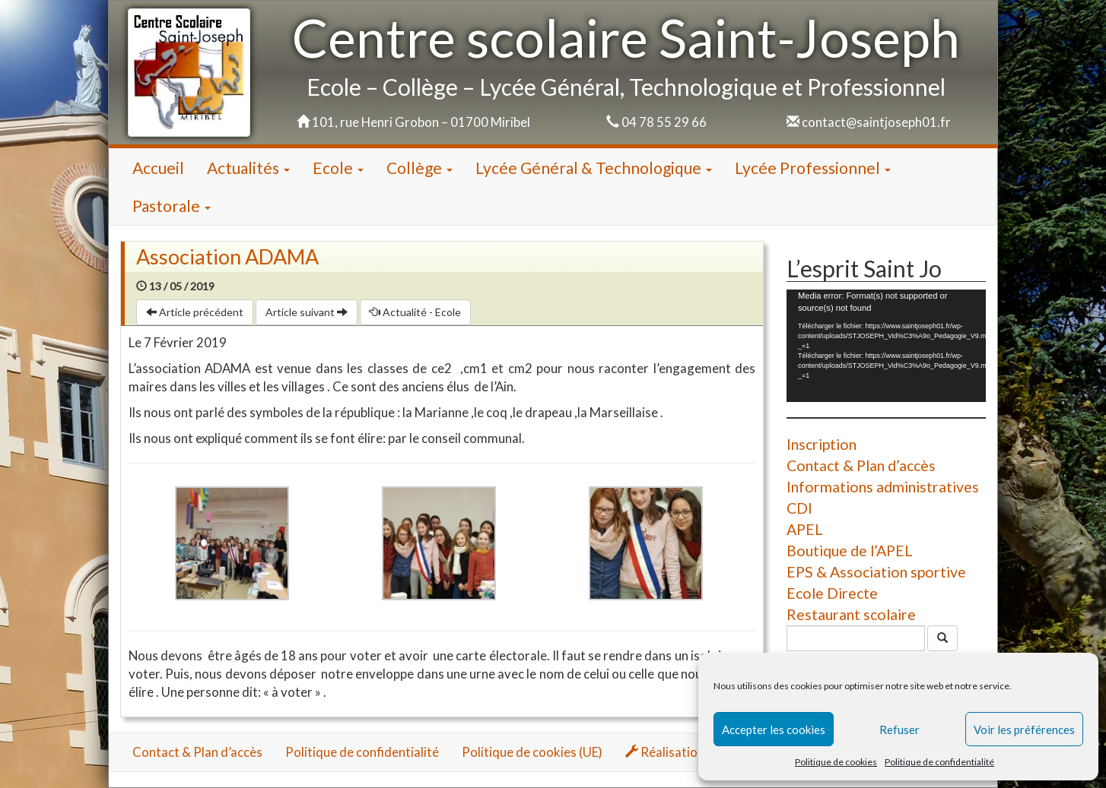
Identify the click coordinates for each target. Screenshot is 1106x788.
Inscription (822, 444)
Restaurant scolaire (851, 614)
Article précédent (194, 311)
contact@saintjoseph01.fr (876, 122)
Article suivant (306, 311)
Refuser (899, 729)
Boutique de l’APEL (850, 550)
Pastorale (171, 205)
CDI (799, 508)
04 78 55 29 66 (664, 122)
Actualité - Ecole (415, 311)
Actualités (248, 167)
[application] (886, 345)
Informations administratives (883, 486)
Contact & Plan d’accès (861, 465)
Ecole (338, 167)
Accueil (158, 167)
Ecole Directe (832, 593)
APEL (805, 529)
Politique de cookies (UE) (532, 752)
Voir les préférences (1024, 729)
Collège (419, 167)
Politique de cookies (836, 761)
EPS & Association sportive (876, 572)
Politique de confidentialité (939, 761)
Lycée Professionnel (813, 167)
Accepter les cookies (773, 729)
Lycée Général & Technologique (593, 167)
